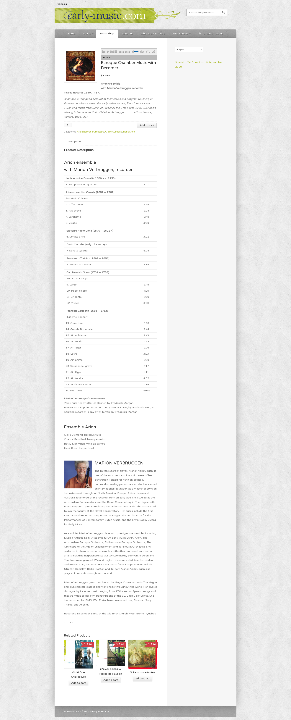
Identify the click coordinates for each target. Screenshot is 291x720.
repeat (148, 51)
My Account (180, 34)
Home (71, 33)
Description (73, 141)
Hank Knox (129, 131)
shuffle (153, 51)
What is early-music (153, 33)
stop (116, 51)
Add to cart (147, 125)
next (112, 51)
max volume (142, 51)
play (108, 51)
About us (127, 33)
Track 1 (106, 57)
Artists (86, 34)
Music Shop (106, 33)
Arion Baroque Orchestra (90, 131)
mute (134, 51)
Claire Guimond (113, 131)
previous (104, 51)
